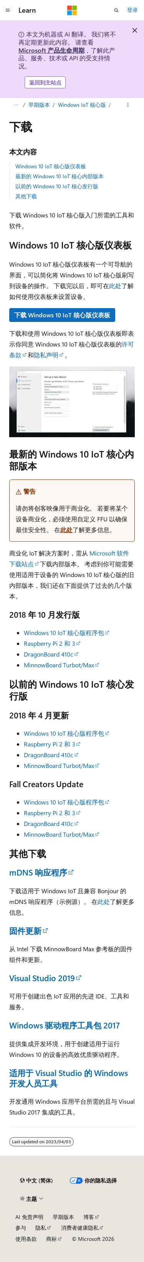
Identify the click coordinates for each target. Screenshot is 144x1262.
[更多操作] (128, 105)
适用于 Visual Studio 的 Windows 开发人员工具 (68, 1077)
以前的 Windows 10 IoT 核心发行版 (56, 186)
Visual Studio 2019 (42, 977)
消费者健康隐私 (80, 1227)
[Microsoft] (72, 10)
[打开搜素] (116, 10)
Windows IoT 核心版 (82, 104)
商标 (51, 1238)
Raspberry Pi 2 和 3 (49, 643)
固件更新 (25, 930)
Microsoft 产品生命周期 (51, 50)
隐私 (40, 1227)
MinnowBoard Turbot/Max (59, 665)
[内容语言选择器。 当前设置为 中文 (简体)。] (36, 1180)
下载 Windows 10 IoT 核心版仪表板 (62, 315)
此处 (115, 286)
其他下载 (26, 196)
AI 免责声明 (29, 1217)
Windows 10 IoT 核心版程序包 (64, 633)
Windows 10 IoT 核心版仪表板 (50, 166)
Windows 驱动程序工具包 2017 (64, 1025)
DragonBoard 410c (48, 654)
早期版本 (39, 104)
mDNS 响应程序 (38, 872)
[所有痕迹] (16, 105)
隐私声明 (46, 355)
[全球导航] (7, 10)
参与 (20, 1227)
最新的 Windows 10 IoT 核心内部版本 (59, 176)
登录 (132, 9)
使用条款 (26, 1238)
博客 (88, 1217)
